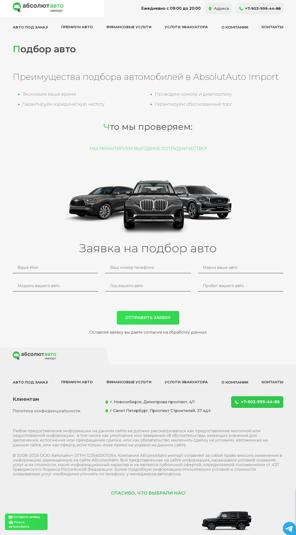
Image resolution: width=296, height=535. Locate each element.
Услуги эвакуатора (186, 27)
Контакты (272, 27)
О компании (234, 27)
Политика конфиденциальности (46, 411)
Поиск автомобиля (19, 524)
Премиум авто (77, 27)
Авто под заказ (30, 27)
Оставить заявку (24, 517)
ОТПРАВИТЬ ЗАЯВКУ (148, 317)
